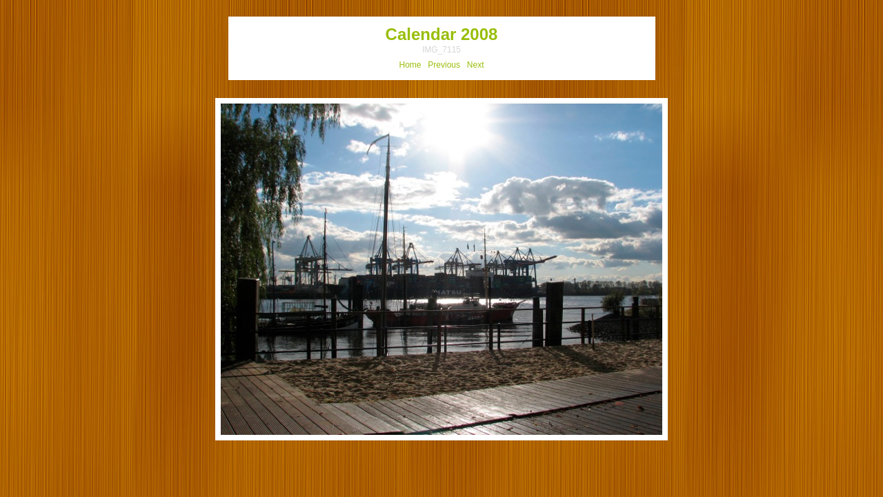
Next (475, 65)
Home (410, 65)
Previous (444, 65)
